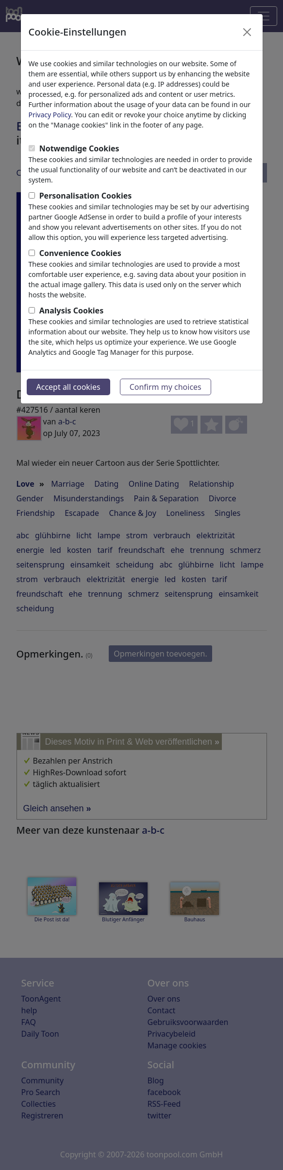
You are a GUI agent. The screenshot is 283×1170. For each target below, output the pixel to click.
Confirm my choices (165, 387)
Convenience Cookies (80, 253)
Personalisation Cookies (85, 195)
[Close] (247, 32)
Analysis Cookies (71, 310)
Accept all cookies (68, 387)
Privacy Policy (50, 114)
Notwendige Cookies (79, 148)
